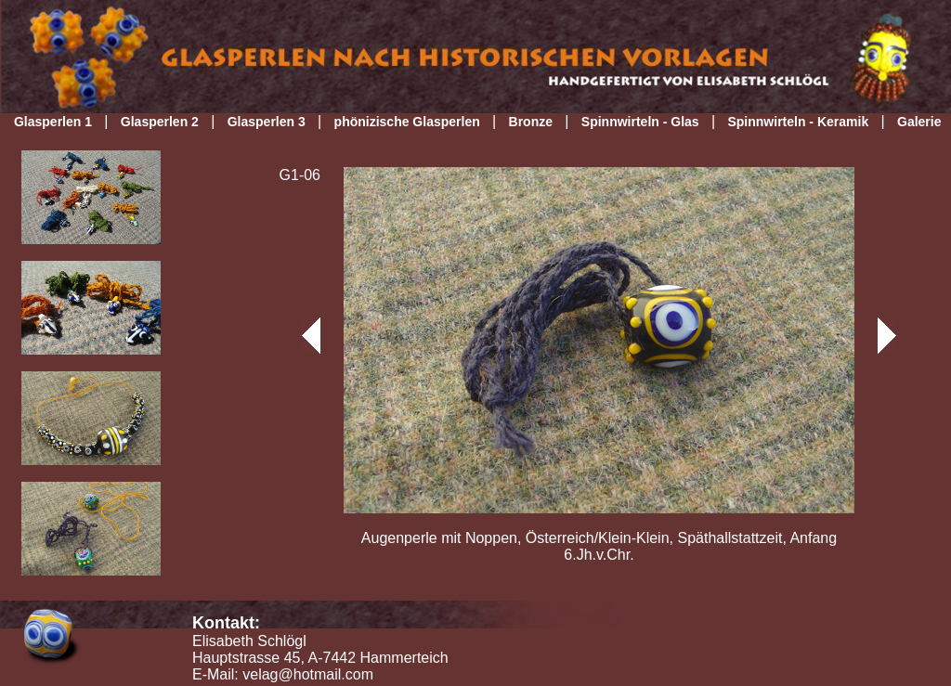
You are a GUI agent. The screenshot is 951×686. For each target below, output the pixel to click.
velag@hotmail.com (307, 674)
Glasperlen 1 (53, 121)
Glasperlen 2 (160, 121)
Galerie (919, 121)
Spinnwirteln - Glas (640, 121)
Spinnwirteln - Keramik (797, 121)
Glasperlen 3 (267, 121)
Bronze (531, 121)
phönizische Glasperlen (407, 121)
